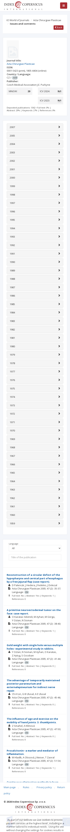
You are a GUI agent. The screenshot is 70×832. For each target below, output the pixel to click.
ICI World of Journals (18, 20)
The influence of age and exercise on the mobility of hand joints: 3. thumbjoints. (32, 720)
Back (58, 27)
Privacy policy (44, 787)
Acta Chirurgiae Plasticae (47, 20)
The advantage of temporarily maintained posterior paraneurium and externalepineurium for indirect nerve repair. (33, 685)
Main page (10, 787)
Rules (26, 787)
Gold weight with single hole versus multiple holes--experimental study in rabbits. (35, 646)
